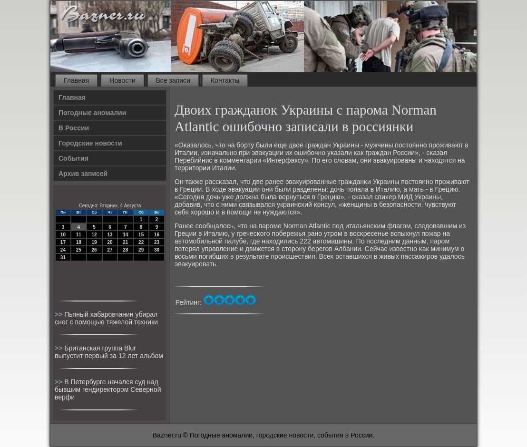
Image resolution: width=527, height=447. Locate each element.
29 (141, 250)
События (73, 158)
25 (78, 250)
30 (156, 250)
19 (94, 242)
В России (74, 128)
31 (63, 257)
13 (109, 234)
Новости (122, 80)
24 (63, 250)
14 (125, 234)
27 (109, 250)
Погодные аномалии (92, 113)
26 (94, 250)
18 (78, 242)
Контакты (225, 80)
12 (94, 234)
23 (156, 242)
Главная (76, 80)
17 (63, 242)
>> (59, 314)
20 (109, 242)
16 (156, 234)
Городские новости (90, 143)
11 (78, 234)
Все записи (173, 80)
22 (141, 242)
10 (63, 234)
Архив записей (83, 173)
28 (125, 250)
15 (141, 234)
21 (125, 242)
